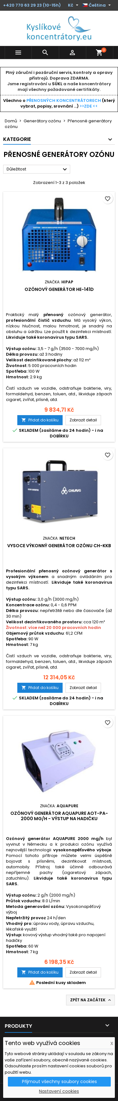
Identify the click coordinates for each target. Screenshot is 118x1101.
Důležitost (38, 169)
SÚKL (57, 84)
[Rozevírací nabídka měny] (74, 5)
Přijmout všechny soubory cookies (59, 1081)
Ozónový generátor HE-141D (59, 289)
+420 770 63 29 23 (22, 5)
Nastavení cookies (59, 1091)
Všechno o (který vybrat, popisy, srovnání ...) (59, 103)
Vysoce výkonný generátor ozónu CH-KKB (59, 545)
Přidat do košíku (40, 420)
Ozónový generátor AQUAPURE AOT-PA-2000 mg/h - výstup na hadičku (59, 816)
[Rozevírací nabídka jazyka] (97, 5)
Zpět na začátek (91, 1000)
